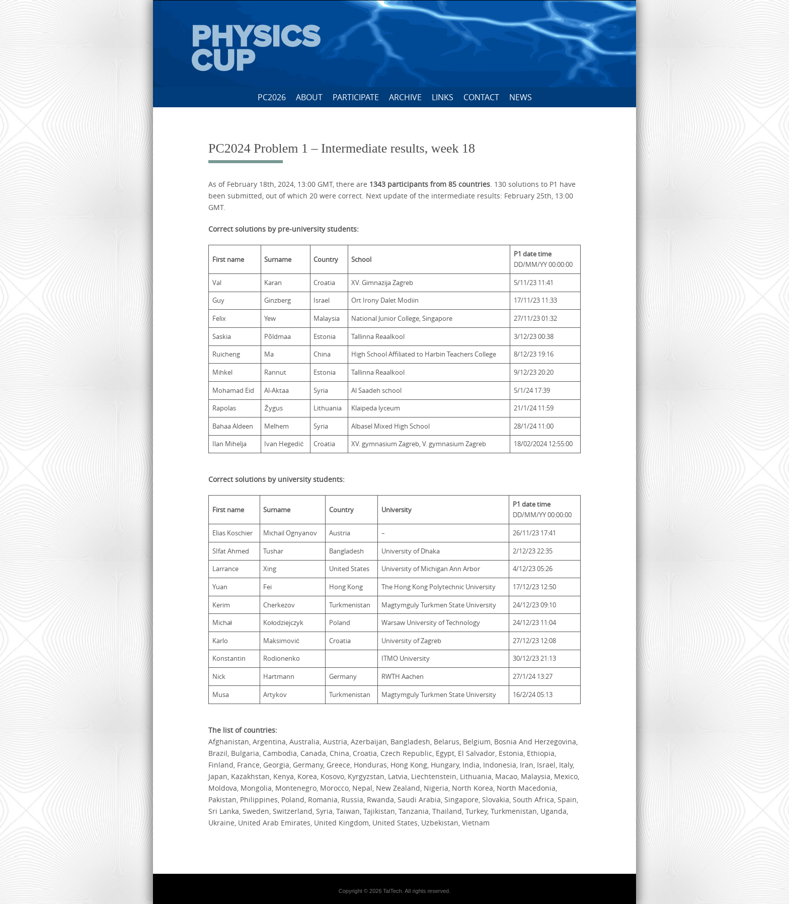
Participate (356, 97)
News (520, 97)
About (309, 97)
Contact (481, 97)
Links (442, 97)
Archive (405, 97)
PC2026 (272, 97)
